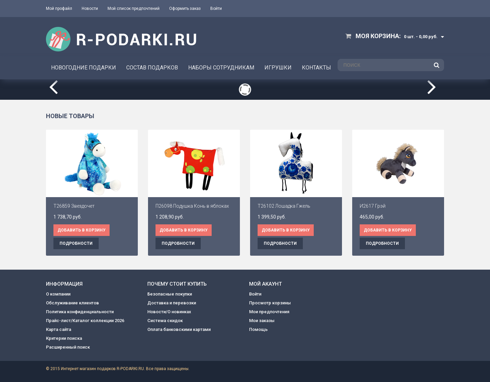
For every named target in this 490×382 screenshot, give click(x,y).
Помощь (258, 329)
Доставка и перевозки (171, 302)
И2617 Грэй (373, 206)
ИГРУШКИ (278, 67)
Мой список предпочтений (134, 8)
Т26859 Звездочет (74, 206)
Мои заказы (262, 320)
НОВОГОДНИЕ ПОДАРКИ (83, 67)
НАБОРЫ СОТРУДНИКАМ (221, 67)
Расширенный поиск (68, 347)
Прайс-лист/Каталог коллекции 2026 (85, 320)
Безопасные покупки (169, 294)
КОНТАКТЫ (316, 67)
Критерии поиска (64, 338)
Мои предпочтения (269, 311)
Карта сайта (58, 329)
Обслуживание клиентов (72, 302)
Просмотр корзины (270, 302)
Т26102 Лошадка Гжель (284, 206)
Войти (216, 8)
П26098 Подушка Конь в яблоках (192, 206)
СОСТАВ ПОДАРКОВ (152, 67)
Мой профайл (59, 8)
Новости (90, 8)
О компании (58, 294)
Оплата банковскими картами (179, 329)
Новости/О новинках (169, 311)
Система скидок (165, 320)
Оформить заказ (185, 8)
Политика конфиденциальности (80, 311)
